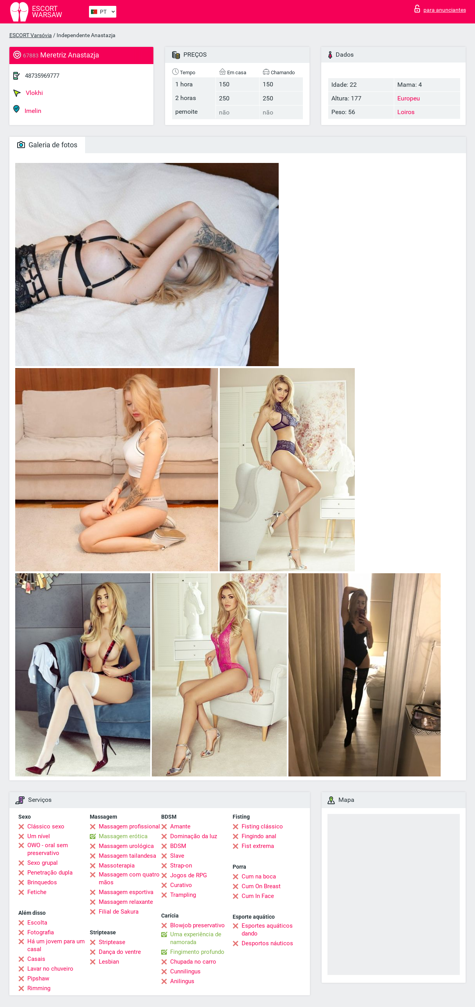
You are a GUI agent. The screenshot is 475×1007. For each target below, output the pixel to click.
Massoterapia (117, 865)
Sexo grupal (42, 862)
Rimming (38, 988)
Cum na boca (259, 876)
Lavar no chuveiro (50, 968)
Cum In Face (258, 896)
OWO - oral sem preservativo (47, 849)
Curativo (181, 885)
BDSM (178, 846)
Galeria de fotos (47, 145)
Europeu (408, 98)
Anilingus (182, 981)
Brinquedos (42, 882)
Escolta (37, 922)
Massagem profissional (129, 826)
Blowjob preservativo (197, 925)
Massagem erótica (123, 836)
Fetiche (36, 892)
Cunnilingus (185, 971)
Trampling (183, 894)
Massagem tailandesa (127, 855)
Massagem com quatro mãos (129, 878)
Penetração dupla (50, 872)
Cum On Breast (261, 886)
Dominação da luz (193, 836)
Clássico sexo (45, 826)
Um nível (38, 836)
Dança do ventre (120, 951)
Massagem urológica (126, 846)
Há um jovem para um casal (56, 945)
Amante (180, 826)
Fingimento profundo (197, 951)
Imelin (27, 109)
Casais (36, 958)
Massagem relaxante (126, 901)
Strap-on (181, 865)
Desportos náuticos (267, 943)
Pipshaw (38, 978)
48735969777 (42, 75)
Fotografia (40, 932)
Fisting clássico (262, 826)
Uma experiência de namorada (195, 938)
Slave (177, 855)
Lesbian (109, 961)
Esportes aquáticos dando (267, 929)
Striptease (112, 942)
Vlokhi (28, 93)
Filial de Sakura (119, 911)
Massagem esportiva (126, 892)
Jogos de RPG (188, 875)
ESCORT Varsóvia (30, 35)
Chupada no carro (193, 961)
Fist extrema (258, 846)
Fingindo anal (259, 836)
